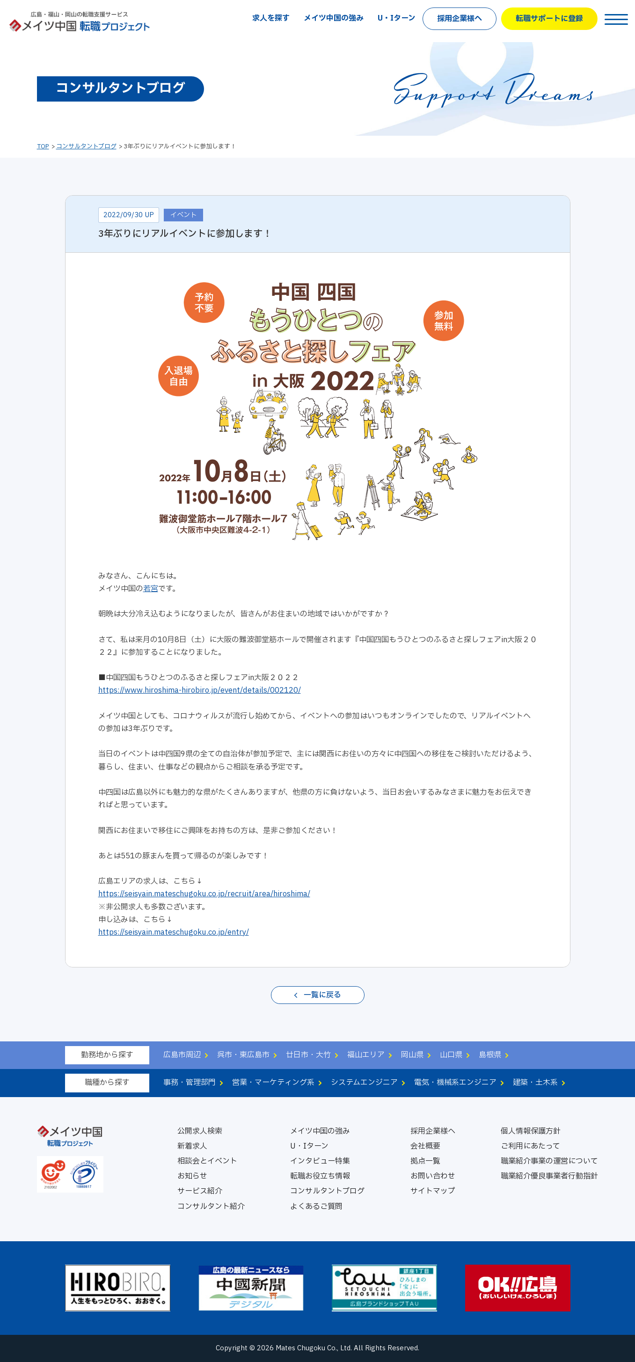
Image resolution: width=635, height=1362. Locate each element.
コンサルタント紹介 (211, 1206)
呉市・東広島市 (243, 1055)
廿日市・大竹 (308, 1055)
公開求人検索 (199, 1131)
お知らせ (192, 1176)
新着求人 (192, 1146)
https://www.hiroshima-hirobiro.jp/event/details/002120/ (199, 690)
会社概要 (425, 1146)
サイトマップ (432, 1191)
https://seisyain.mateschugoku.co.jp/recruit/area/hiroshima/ (204, 894)
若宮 (150, 588)
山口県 (451, 1055)
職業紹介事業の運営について (549, 1161)
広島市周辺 (182, 1055)
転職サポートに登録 (549, 18)
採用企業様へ (459, 18)
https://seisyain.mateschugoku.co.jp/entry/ (173, 932)
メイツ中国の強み (334, 18)
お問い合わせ (432, 1176)
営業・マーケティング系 (273, 1082)
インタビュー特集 (320, 1161)
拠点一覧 (425, 1161)
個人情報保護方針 (531, 1131)
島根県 (490, 1055)
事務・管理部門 (189, 1082)
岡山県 (412, 1055)
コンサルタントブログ (86, 146)
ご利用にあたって (530, 1146)
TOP (43, 146)
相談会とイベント (207, 1161)
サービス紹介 (199, 1191)
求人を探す (271, 18)
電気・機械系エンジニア (455, 1082)
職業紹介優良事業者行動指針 (549, 1176)
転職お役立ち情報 (320, 1176)
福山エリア (366, 1055)
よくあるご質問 (316, 1206)
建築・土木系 (535, 1082)
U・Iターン (397, 18)
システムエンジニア (364, 1082)
